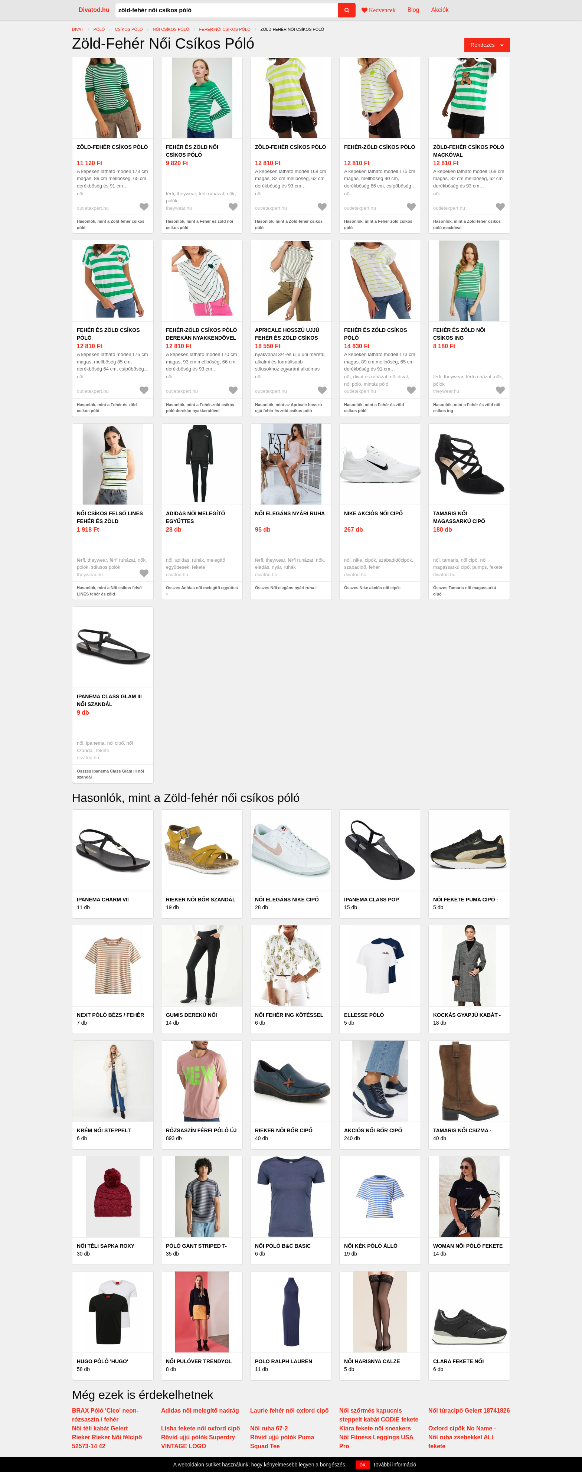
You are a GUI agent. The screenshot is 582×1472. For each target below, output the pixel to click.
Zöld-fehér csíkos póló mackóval (468, 151)
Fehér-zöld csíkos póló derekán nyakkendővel (201, 334)
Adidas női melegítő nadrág (200, 1410)
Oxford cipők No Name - (462, 1428)
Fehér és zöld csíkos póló (108, 334)
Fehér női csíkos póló (225, 29)
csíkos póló (129, 29)
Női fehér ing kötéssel (289, 1015)
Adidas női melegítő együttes (195, 517)
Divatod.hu (94, 10)
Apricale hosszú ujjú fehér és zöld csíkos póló (287, 338)
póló (99, 29)
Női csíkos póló (171, 29)
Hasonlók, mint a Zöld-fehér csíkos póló (110, 224)
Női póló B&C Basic (283, 1246)
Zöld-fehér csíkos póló (112, 147)
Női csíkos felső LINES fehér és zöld (110, 517)
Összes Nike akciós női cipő (371, 587)
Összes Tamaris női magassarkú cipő (464, 590)
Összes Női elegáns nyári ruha (284, 587)
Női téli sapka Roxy (105, 1246)
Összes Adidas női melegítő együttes (202, 587)
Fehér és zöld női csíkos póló (192, 151)
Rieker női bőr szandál (200, 900)
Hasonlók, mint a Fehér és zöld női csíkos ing (466, 407)
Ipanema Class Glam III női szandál (109, 700)
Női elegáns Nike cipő (287, 900)
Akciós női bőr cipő (373, 1130)
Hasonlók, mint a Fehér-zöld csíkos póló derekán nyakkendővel (200, 407)
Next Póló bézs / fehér (110, 1015)
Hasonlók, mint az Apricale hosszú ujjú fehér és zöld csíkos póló (288, 407)
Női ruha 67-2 (269, 1428)
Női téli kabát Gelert (100, 1428)
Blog (413, 10)
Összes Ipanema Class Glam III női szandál (110, 774)
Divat (78, 29)
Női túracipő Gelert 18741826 (469, 1410)
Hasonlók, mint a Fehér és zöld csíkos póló (107, 407)
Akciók (440, 10)
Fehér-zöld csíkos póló (379, 147)
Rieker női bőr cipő (284, 1130)
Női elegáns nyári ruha (290, 513)
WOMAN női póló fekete (468, 1246)
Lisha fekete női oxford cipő (200, 1428)
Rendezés (483, 45)
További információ (394, 1465)
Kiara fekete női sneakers (375, 1428)
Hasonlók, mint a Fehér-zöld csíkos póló (378, 224)
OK (363, 1465)
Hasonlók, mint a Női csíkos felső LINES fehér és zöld (109, 590)
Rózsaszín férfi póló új (201, 1130)
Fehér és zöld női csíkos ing (459, 334)
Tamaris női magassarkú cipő (459, 517)
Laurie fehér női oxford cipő (289, 1410)
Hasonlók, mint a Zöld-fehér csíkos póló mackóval (467, 224)
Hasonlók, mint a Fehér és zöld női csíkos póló (199, 224)
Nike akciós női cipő (373, 513)
